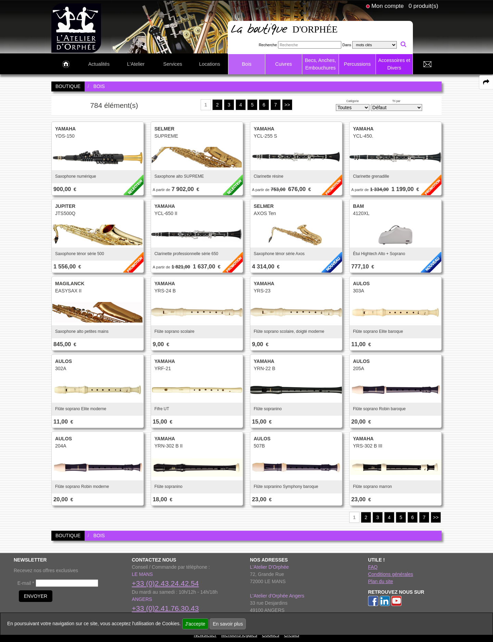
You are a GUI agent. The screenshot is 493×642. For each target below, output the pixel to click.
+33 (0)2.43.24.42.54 (165, 583)
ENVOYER (35, 596)
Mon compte (387, 5)
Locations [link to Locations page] (209, 64)
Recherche (268, 45)
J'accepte (195, 624)
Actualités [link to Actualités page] (99, 64)
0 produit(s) (423, 5)
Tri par (396, 101)
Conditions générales (390, 574)
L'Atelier (136, 64)
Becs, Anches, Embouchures (320, 64)
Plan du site (380, 581)
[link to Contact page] (427, 64)
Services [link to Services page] (172, 64)
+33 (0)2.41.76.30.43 (165, 608)
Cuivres (283, 64)
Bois (246, 64)
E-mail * (25, 583)
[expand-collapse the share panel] (486, 82)
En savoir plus (228, 624)
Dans (346, 45)
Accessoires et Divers (394, 64)
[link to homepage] (76, 28)
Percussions (357, 64)
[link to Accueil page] (65, 64)
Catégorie (352, 101)
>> (287, 105)
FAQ (373, 567)
